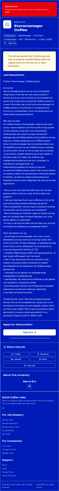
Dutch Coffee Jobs (14, 397)
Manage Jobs (7, 453)
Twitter (16, 354)
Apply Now (29, 332)
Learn (4, 468)
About (4, 465)
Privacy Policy (8, 472)
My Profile (6, 434)
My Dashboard (8, 430)
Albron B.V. (20, 22)
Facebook (43, 354)
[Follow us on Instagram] (3, 408)
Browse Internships (10, 423)
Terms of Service (9, 476)
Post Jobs (6, 446)
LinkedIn (16, 359)
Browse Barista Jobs (10, 427)
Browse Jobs (7, 420)
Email (43, 359)
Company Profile (9, 449)
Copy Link (29, 365)
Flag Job (10, 43)
